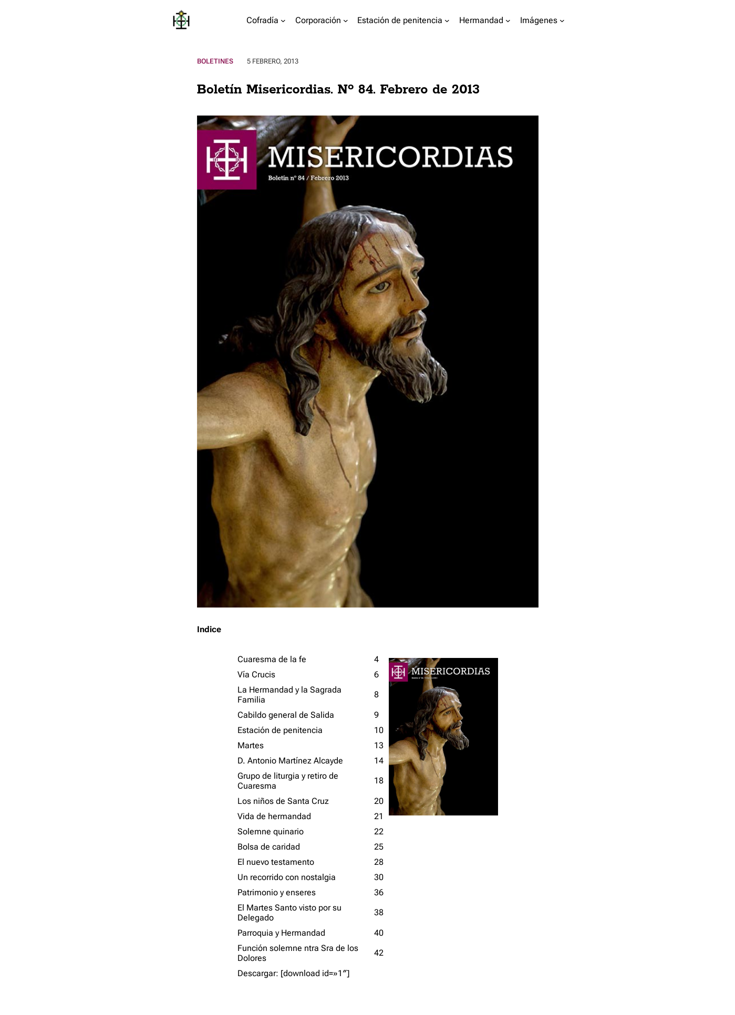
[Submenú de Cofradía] (283, 20)
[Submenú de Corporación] (345, 20)
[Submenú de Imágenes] (562, 20)
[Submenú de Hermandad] (508, 20)
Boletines (215, 61)
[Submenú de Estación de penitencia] (447, 20)
